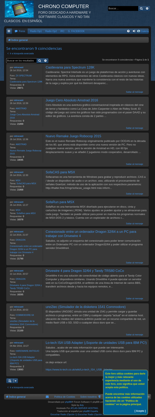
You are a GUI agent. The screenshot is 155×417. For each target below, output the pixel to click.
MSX (18, 180)
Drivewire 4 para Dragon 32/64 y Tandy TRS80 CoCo (26, 286)
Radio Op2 (51, 31)
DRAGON (20, 240)
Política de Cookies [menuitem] (64, 396)
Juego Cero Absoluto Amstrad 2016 (24, 116)
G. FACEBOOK (76, 31)
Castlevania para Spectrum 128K (26, 81)
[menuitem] (20, 31)
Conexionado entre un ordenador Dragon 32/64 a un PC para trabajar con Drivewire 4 (26, 249)
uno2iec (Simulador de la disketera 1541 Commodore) (24, 322)
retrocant (18, 67)
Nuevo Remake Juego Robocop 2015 (25, 152)
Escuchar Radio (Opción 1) (63, 414)
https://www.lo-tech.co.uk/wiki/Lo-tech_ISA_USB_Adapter (79, 369)
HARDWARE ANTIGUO (27, 351)
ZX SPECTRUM (24, 75)
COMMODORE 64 (25, 315)
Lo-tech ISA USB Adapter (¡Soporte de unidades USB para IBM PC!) (26, 360)
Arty (82, 405)
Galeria (145, 31)
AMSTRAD (21, 108)
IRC (62, 31)
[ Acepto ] (140, 411)
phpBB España (90, 411)
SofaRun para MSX (26, 213)
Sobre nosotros (88, 396)
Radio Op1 (36, 31)
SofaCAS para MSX (26, 183)
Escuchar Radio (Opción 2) (91, 414)
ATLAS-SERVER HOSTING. (85, 408)
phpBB (68, 402)
